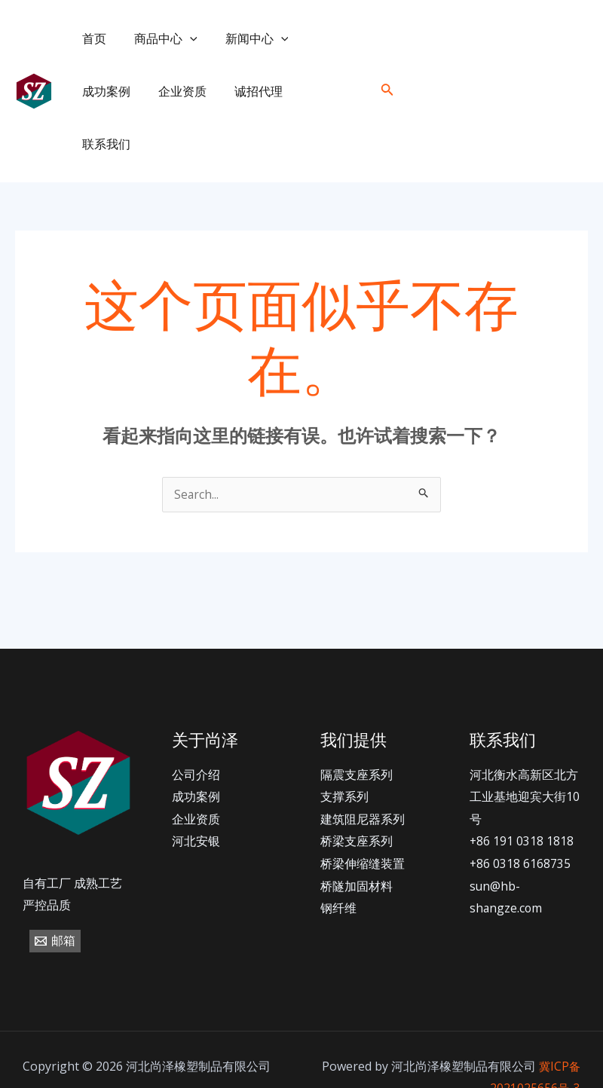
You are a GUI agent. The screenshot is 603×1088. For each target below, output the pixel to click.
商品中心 (159, 38)
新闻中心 (247, 38)
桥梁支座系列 (356, 789)
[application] (183, 38)
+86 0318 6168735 (520, 811)
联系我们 (249, 91)
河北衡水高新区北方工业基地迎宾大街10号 (525, 744)
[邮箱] (55, 889)
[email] (575, 65)
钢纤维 (338, 856)
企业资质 (104, 91)
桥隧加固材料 (356, 834)
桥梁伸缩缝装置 (362, 811)
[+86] (474, 66)
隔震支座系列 (356, 722)
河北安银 (196, 789)
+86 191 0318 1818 (522, 789)
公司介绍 (196, 722)
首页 (92, 38)
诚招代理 (176, 91)
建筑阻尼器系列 (362, 767)
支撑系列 (344, 744)
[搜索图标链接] (387, 65)
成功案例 (326, 38)
